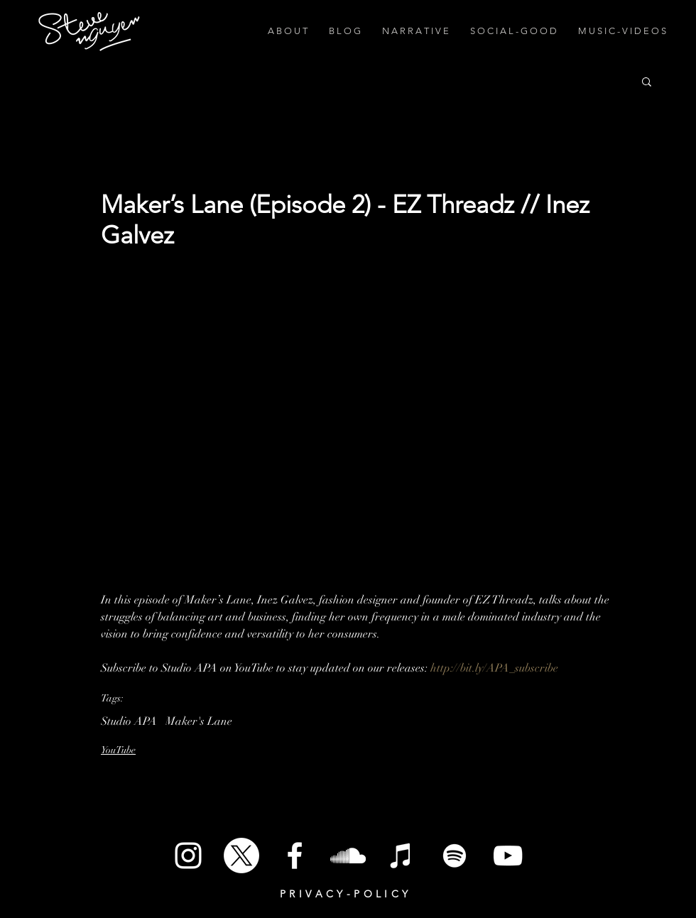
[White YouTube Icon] (508, 855)
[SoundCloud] (348, 855)
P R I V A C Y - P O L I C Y (344, 893)
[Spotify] (454, 855)
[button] (646, 81)
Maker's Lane (198, 721)
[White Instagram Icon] (188, 855)
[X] (241, 855)
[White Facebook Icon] (294, 855)
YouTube (118, 750)
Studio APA (129, 721)
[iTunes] (401, 855)
